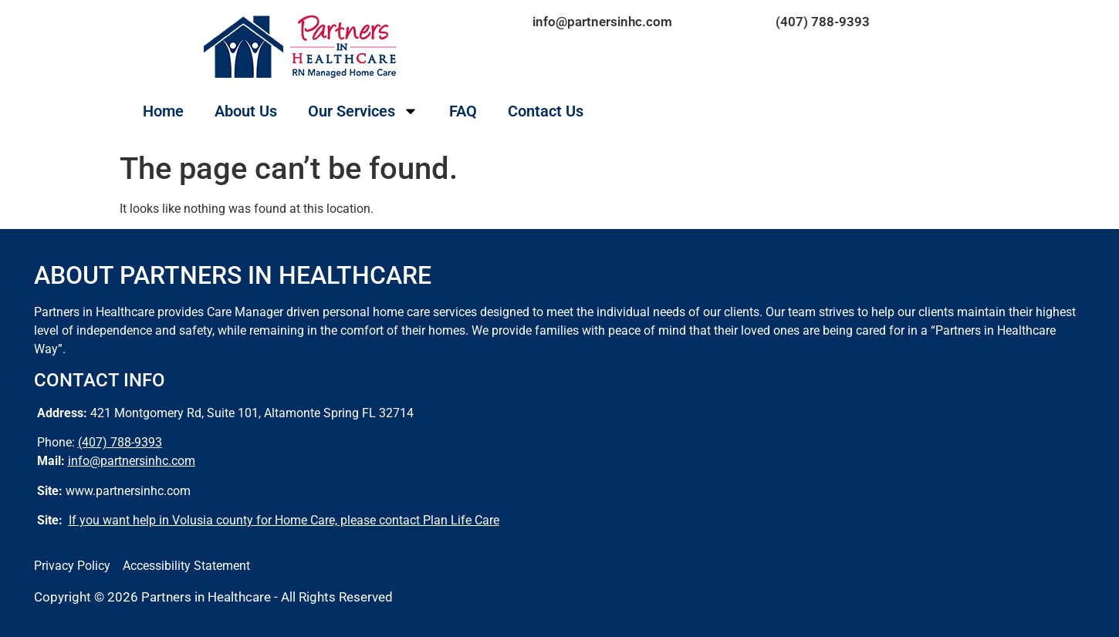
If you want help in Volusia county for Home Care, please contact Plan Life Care (284, 520)
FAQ (463, 111)
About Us (246, 111)
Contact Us (545, 111)
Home (163, 111)
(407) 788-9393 (823, 21)
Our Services (363, 111)
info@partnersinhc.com (602, 21)
